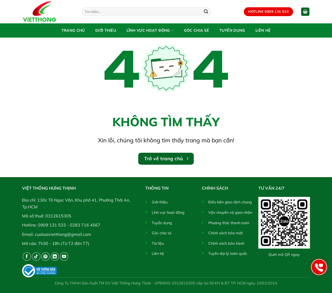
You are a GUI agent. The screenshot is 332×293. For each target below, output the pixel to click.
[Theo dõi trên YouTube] (64, 256)
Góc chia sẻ (196, 30)
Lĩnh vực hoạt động (150, 30)
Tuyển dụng (232, 30)
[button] (305, 12)
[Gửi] (206, 11)
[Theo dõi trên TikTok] (36, 256)
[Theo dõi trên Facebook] (27, 256)
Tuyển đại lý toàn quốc (227, 253)
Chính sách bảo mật (225, 233)
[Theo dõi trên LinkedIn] (55, 256)
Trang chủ (73, 30)
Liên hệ (263, 30)
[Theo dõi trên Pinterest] (45, 256)
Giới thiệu (105, 30)
